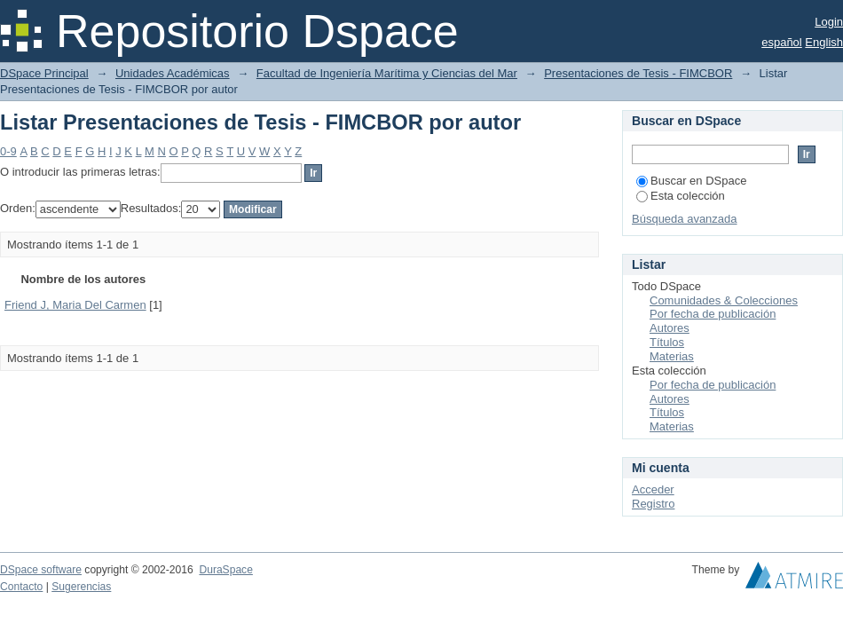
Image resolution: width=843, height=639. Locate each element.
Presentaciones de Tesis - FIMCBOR (638, 73)
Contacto (21, 586)
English (824, 42)
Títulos (667, 342)
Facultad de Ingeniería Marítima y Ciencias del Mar (386, 73)
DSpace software (41, 570)
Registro (653, 503)
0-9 (8, 151)
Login (829, 21)
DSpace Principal (44, 73)
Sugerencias (81, 586)
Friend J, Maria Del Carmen (75, 305)
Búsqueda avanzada (684, 218)
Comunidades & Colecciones (724, 300)
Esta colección (680, 195)
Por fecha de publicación (713, 313)
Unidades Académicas (172, 73)
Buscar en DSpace (691, 180)
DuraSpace (225, 570)
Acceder (653, 489)
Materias (672, 356)
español (781, 42)
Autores (669, 328)
